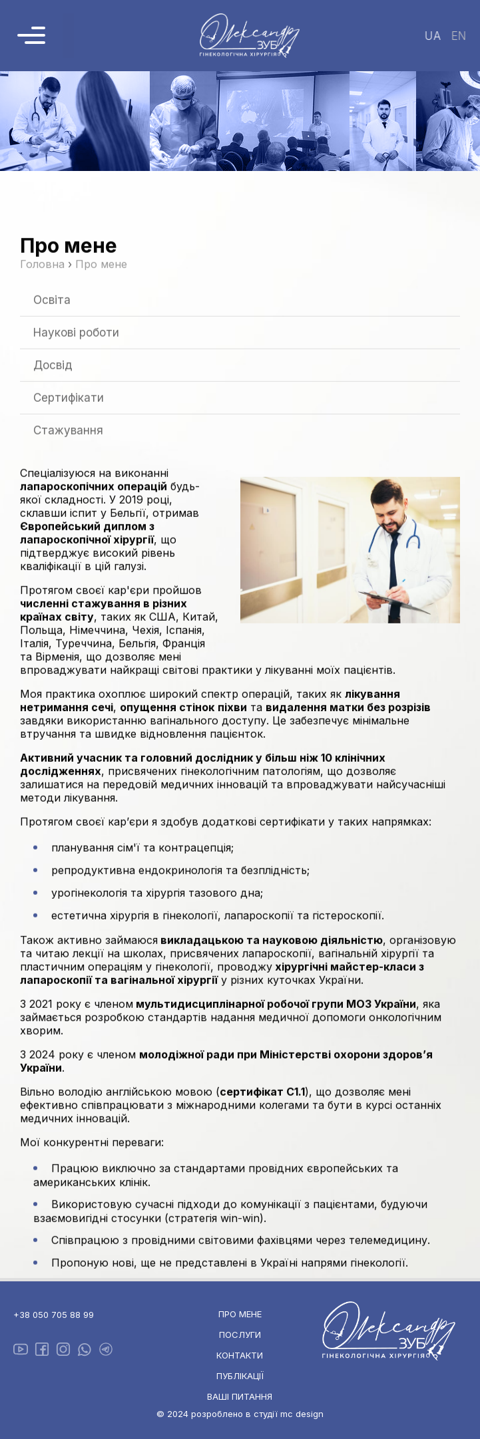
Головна (42, 331)
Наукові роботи (76, 399)
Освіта (52, 367)
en (457, 36)
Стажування (68, 497)
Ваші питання (239, 1396)
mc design (302, 1413)
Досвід (53, 432)
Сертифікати (68, 465)
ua (431, 36)
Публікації (240, 1375)
